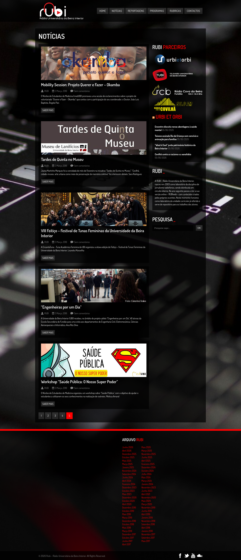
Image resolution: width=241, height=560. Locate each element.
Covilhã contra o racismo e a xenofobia (173, 154)
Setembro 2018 (148, 524)
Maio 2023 (126, 494)
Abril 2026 (126, 450)
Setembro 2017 (148, 537)
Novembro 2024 (129, 470)
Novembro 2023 (148, 487)
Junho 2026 (127, 447)
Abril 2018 (145, 527)
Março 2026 (146, 450)
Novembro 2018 (148, 520)
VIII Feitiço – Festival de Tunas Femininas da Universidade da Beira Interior (92, 233)
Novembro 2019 (148, 507)
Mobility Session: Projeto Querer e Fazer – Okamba (80, 84)
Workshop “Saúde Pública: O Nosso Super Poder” (79, 381)
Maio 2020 (146, 500)
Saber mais (47, 110)
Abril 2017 (126, 544)
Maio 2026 (146, 447)
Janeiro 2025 (128, 467)
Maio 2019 (126, 514)
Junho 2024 (127, 477)
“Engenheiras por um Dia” (61, 307)
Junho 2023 (146, 490)
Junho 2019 (146, 510)
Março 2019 (127, 517)
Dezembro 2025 (129, 454)
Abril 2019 (145, 514)
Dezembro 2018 (129, 520)
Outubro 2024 (147, 470)
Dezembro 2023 (129, 487)
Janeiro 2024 (147, 484)
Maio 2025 (126, 460)
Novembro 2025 (148, 454)
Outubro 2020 (128, 500)
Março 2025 (127, 464)
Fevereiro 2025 (148, 464)
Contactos (193, 11)
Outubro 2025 (128, 457)
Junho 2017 (127, 541)
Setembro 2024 (129, 474)
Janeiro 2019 (147, 517)
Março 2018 (127, 531)
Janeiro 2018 (147, 531)
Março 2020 (146, 504)
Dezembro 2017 (129, 534)
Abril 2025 (146, 460)
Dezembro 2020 (129, 497)
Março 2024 (146, 480)
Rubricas (175, 11)
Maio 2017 (145, 541)
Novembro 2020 (148, 497)
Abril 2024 (126, 480)
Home (102, 11)
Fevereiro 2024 (128, 484)
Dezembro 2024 (148, 467)
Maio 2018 (126, 527)
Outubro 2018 (128, 524)
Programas (157, 11)
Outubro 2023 (128, 490)
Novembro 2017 (148, 534)
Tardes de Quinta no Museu (62, 159)
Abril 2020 (127, 504)
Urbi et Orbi (169, 117)
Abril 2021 (145, 494)
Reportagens (136, 11)
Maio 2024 (145, 477)
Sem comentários (82, 91)
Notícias (117, 11)
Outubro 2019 (128, 510)
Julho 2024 (146, 474)
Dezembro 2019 (129, 507)
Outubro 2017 (128, 537)
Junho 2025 (146, 457)
